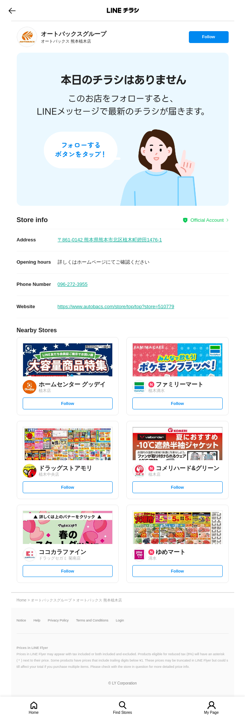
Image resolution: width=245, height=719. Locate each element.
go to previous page (12, 10)
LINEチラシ (123, 10)
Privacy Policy (58, 620)
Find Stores (122, 712)
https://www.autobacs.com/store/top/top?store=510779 (116, 306)
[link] (27, 37)
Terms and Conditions (92, 620)
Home (34, 712)
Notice (21, 620)
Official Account (206, 220)
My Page (211, 712)
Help (37, 620)
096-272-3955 (73, 284)
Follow (208, 38)
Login (120, 620)
